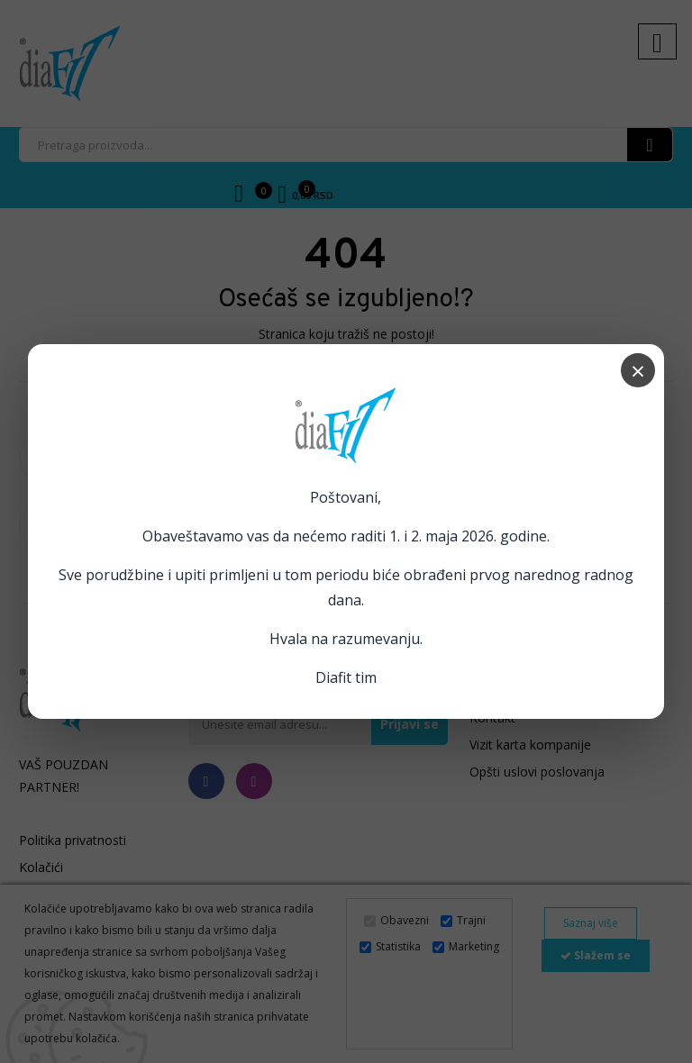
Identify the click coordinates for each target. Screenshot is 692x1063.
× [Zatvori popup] (638, 370)
